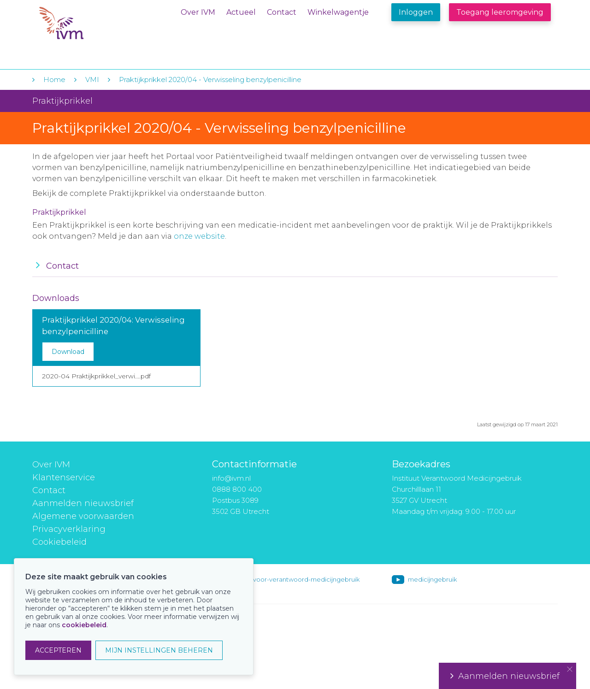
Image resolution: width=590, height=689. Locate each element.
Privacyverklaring (69, 529)
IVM (95, 27)
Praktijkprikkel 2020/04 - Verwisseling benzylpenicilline (210, 79)
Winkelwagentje (338, 12)
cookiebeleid (84, 625)
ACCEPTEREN (58, 650)
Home (54, 79)
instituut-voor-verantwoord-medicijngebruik (294, 579)
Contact (281, 12)
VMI (92, 79)
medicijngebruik (432, 579)
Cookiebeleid (59, 542)
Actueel (241, 12)
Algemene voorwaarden (83, 516)
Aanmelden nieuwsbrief (83, 503)
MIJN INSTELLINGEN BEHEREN (159, 650)
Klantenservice (63, 477)
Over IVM (198, 12)
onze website (199, 236)
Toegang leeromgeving (499, 12)
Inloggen (416, 12)
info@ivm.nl (231, 478)
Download (68, 351)
